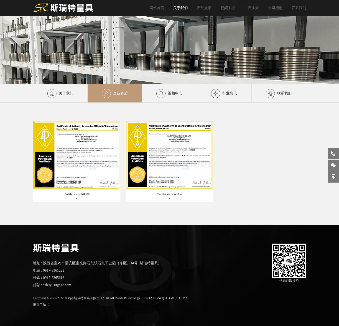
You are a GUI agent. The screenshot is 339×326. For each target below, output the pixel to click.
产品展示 (204, 8)
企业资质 (115, 93)
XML (171, 298)
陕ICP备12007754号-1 (152, 298)
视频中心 (228, 8)
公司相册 (275, 8)
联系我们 (299, 8)
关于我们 (180, 8)
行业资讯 (224, 89)
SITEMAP (182, 298)
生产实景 (251, 8)
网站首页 (157, 8)
